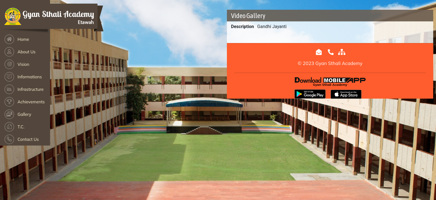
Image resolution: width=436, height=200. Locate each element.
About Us (27, 51)
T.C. (21, 126)
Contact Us (28, 139)
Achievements (31, 101)
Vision (23, 64)
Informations (30, 76)
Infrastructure (31, 89)
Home (23, 39)
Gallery (24, 114)
